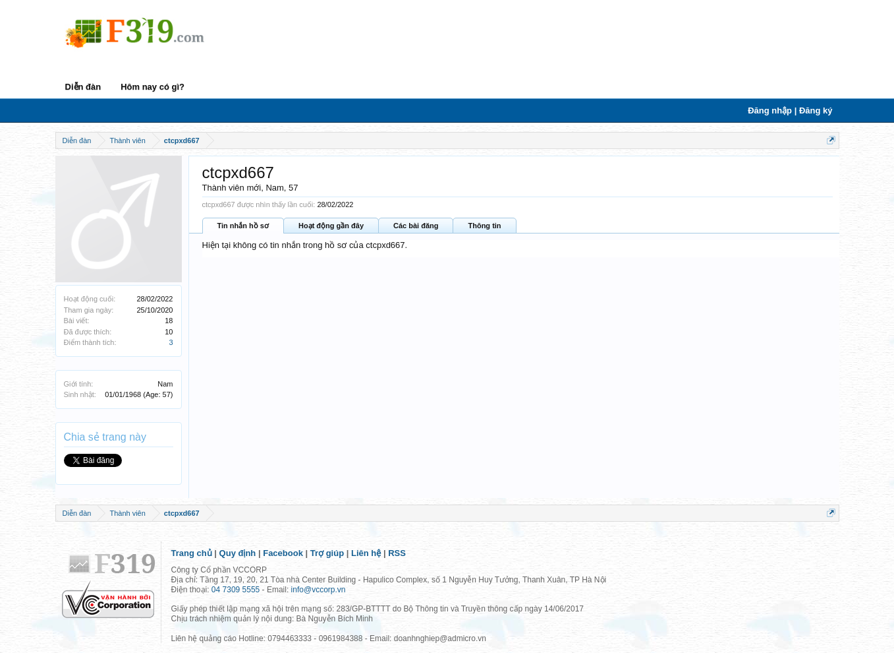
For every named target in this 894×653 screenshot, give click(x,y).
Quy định (237, 553)
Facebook (283, 553)
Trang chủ (191, 553)
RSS (397, 553)
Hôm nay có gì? (152, 87)
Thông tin (484, 226)
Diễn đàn (83, 87)
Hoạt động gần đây (331, 226)
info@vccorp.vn (318, 589)
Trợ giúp (327, 553)
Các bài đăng (415, 226)
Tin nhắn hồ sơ (243, 226)
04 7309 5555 (235, 589)
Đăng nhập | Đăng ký (790, 110)
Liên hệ (366, 553)
